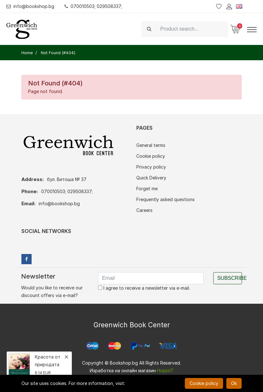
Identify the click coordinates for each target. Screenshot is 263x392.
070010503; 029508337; (94, 6)
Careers (144, 210)
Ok (234, 383)
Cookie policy (150, 156)
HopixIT (165, 370)
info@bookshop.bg (30, 6)
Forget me (147, 188)
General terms (150, 145)
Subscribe (229, 278)
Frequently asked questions (165, 199)
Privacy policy (151, 167)
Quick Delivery (151, 177)
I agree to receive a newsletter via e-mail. (144, 288)
